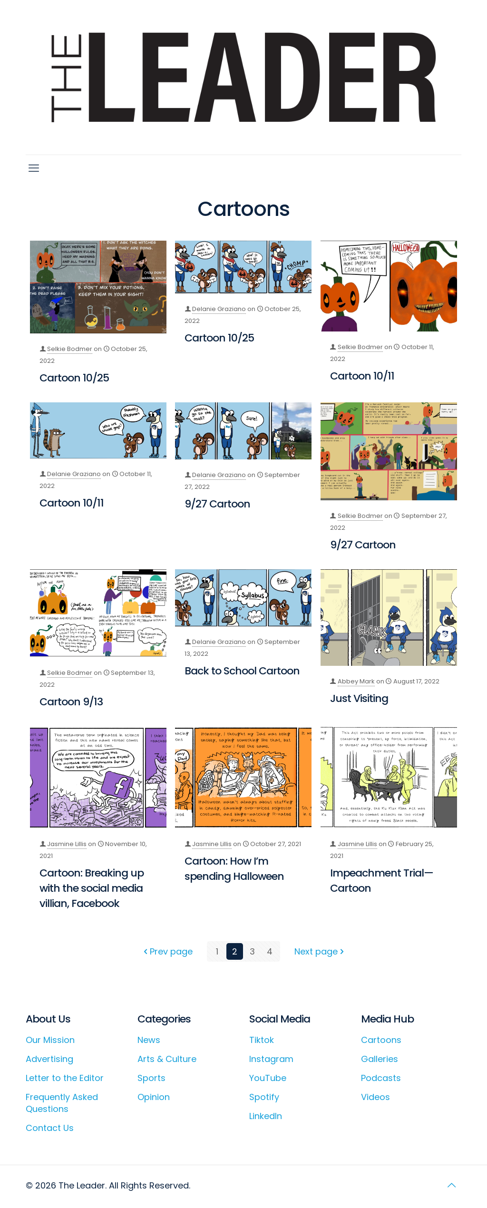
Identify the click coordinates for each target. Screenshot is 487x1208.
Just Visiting (359, 698)
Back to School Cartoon (242, 670)
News (148, 1040)
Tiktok (261, 1040)
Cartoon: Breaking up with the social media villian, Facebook (91, 888)
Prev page (167, 951)
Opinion (153, 1097)
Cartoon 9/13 (71, 701)
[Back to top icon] (451, 1185)
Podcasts (381, 1078)
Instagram (271, 1059)
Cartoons (381, 1040)
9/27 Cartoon (217, 504)
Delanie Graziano (219, 308)
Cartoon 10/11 (362, 376)
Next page (320, 951)
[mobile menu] (34, 168)
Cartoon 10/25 (74, 377)
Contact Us (50, 1128)
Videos (375, 1097)
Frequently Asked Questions (62, 1103)
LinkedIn (265, 1116)
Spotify (264, 1097)
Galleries (379, 1059)
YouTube (267, 1078)
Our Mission (50, 1040)
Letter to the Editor (65, 1078)
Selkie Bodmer (69, 348)
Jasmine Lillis (67, 843)
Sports (151, 1078)
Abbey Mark (356, 681)
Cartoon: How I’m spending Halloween (234, 869)
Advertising (49, 1059)
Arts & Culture (166, 1059)
